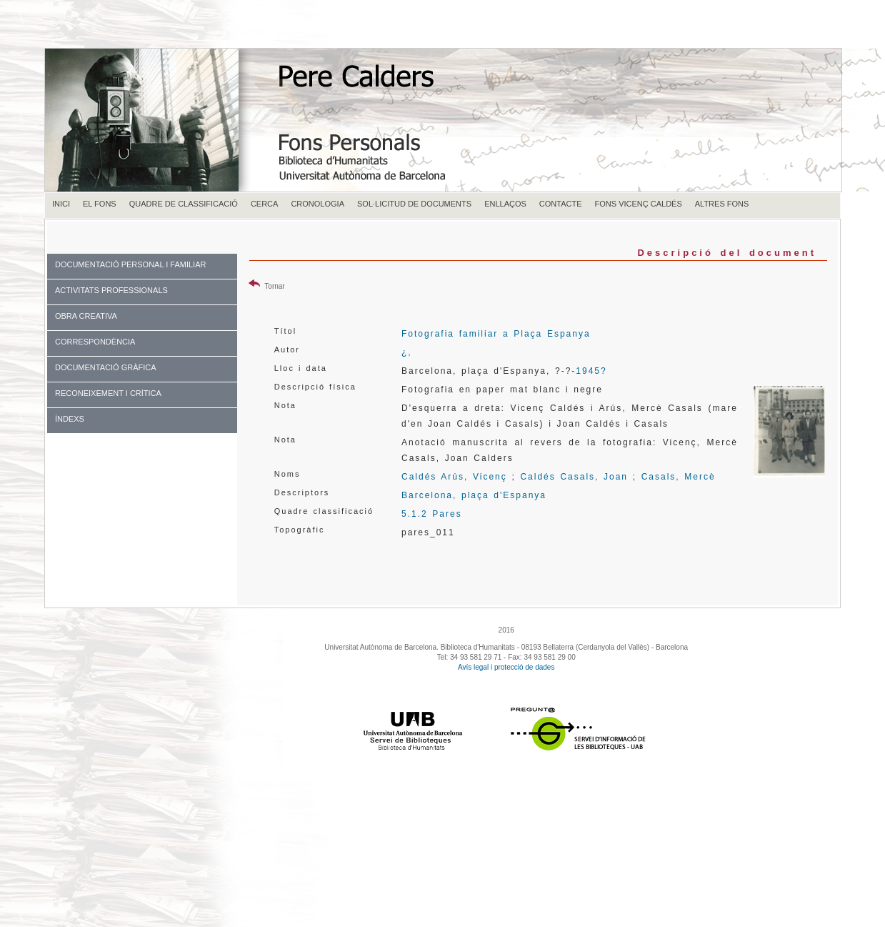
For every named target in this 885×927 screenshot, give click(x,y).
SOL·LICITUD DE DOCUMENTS (414, 203)
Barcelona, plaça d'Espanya (473, 495)
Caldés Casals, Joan (574, 477)
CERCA (265, 203)
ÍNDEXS (69, 419)
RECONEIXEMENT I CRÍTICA (108, 393)
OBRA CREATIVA (86, 316)
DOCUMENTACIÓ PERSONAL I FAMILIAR (130, 264)
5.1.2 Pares (431, 514)
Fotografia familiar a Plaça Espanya (496, 334)
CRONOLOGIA (317, 203)
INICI (61, 203)
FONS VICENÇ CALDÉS (638, 203)
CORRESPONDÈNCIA (95, 341)
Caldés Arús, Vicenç (454, 477)
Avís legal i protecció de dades (506, 667)
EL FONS (99, 203)
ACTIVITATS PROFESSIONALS (111, 290)
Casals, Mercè (678, 477)
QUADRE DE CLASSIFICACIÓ (183, 203)
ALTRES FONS (722, 203)
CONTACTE (560, 203)
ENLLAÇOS (505, 203)
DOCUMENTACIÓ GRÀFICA (105, 367)
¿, (406, 352)
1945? (591, 371)
